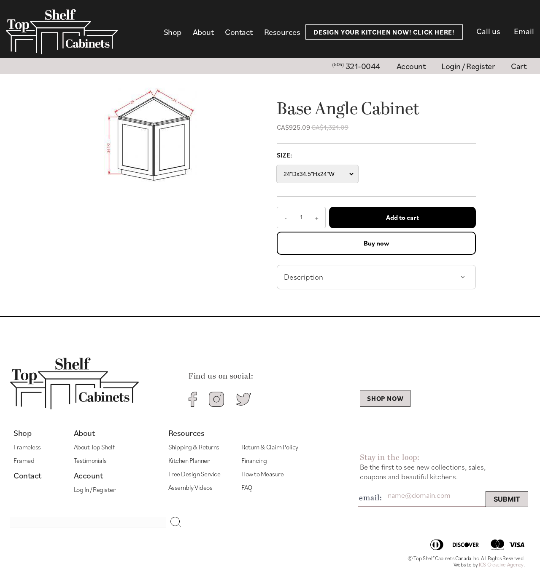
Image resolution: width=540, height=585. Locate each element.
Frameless (27, 446)
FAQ (246, 487)
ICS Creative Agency (501, 564)
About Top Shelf (94, 446)
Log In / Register (95, 489)
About (203, 32)
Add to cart (402, 217)
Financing (254, 460)
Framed (24, 460)
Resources (282, 32)
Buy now (376, 243)
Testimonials (90, 460)
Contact (239, 32)
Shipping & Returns (193, 446)
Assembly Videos (190, 487)
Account (88, 475)
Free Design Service (194, 473)
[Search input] (88, 522)
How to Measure (262, 473)
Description (303, 277)
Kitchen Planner (189, 460)
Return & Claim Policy (269, 446)
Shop (172, 32)
